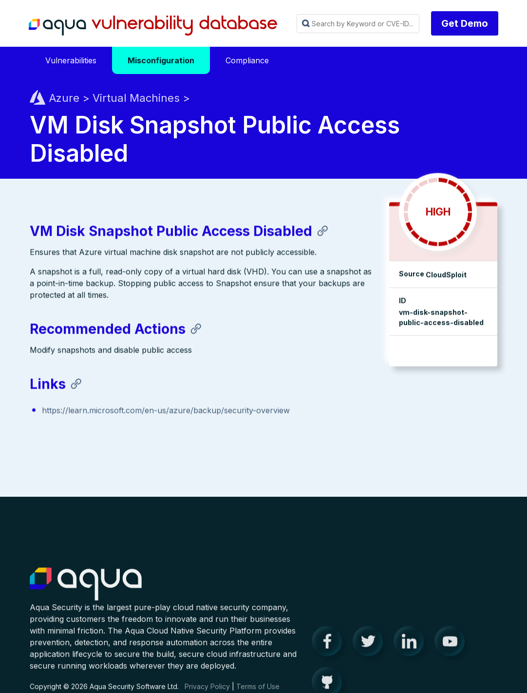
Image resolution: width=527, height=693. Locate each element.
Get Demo (464, 23)
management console (436, 355)
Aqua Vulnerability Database (153, 26)
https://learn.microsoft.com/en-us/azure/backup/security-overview (166, 415)
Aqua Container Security (86, 592)
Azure (64, 98)
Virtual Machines (136, 98)
